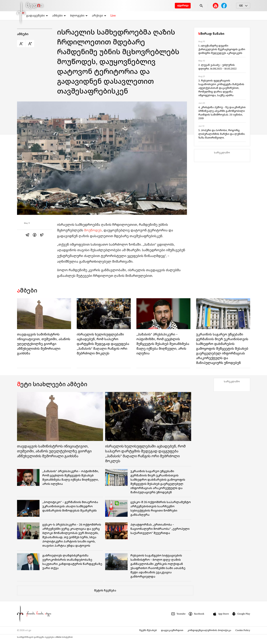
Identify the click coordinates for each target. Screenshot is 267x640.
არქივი (99, 15)
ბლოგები (79, 15)
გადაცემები (37, 15)
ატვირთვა (183, 5)
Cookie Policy (242, 630)
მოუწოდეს (93, 230)
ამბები (59, 15)
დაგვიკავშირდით (172, 630)
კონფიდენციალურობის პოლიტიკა (209, 630)
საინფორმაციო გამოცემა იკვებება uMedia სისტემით (45, 637)
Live (113, 15)
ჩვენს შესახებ (148, 630)
